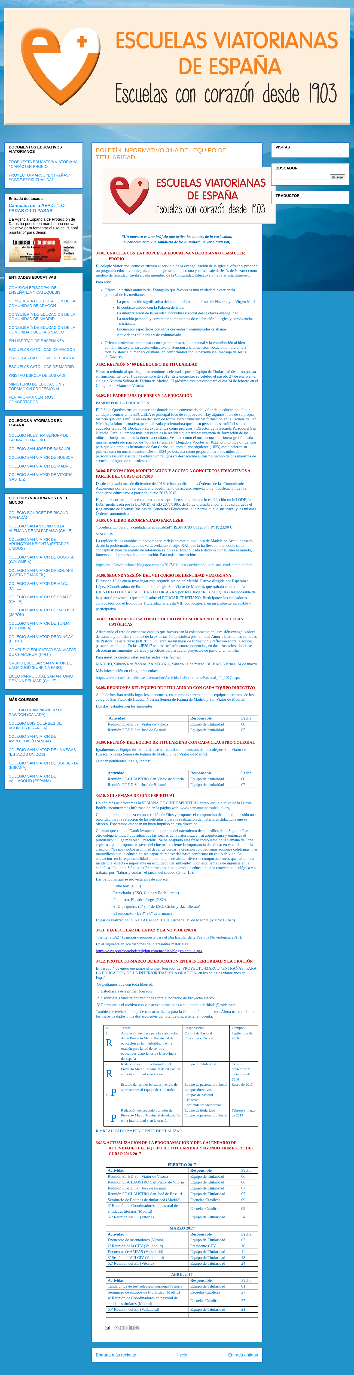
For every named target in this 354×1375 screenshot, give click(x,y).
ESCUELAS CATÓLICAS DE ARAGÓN (42, 349)
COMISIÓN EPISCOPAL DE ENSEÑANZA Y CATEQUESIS (35, 290)
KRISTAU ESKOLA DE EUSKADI (37, 375)
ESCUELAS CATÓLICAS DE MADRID (41, 367)
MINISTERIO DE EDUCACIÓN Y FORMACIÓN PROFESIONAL (37, 386)
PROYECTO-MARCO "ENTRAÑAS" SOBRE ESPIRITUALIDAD (39, 177)
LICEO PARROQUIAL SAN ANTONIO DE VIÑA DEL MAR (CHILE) (41, 678)
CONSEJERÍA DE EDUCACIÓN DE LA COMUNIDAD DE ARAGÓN (42, 303)
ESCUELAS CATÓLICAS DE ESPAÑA (41, 358)
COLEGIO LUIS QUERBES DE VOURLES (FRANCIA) (35, 725)
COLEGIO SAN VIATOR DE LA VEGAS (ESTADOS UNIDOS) (42, 752)
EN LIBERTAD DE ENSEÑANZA (36, 341)
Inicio (182, 1355)
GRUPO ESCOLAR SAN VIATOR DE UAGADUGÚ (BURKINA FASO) (40, 665)
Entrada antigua (243, 1355)
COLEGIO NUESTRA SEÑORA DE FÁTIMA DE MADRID (38, 437)
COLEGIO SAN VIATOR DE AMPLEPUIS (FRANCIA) (32, 738)
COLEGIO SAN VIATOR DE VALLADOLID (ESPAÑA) (32, 778)
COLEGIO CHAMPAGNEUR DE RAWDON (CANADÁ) (36, 712)
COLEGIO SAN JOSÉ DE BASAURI (39, 449)
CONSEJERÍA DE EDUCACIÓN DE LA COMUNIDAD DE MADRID (42, 316)
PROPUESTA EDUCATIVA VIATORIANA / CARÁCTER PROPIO (43, 164)
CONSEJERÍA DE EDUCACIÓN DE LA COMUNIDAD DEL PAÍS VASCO (42, 329)
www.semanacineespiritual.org (205, 808)
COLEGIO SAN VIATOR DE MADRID (40, 466)
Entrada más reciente (116, 1355)
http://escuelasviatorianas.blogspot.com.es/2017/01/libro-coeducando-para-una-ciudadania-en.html (175, 565)
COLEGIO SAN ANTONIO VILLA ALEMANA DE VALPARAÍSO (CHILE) (40, 528)
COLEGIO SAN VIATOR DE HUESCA (41, 457)
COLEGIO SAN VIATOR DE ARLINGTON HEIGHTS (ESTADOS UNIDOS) (39, 544)
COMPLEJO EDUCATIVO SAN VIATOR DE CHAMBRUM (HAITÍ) (43, 652)
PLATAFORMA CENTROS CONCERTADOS (31, 399)
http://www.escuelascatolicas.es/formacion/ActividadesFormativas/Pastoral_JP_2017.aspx (168, 677)
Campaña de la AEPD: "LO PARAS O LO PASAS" (37, 208)
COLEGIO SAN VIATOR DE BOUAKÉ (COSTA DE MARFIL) (41, 572)
